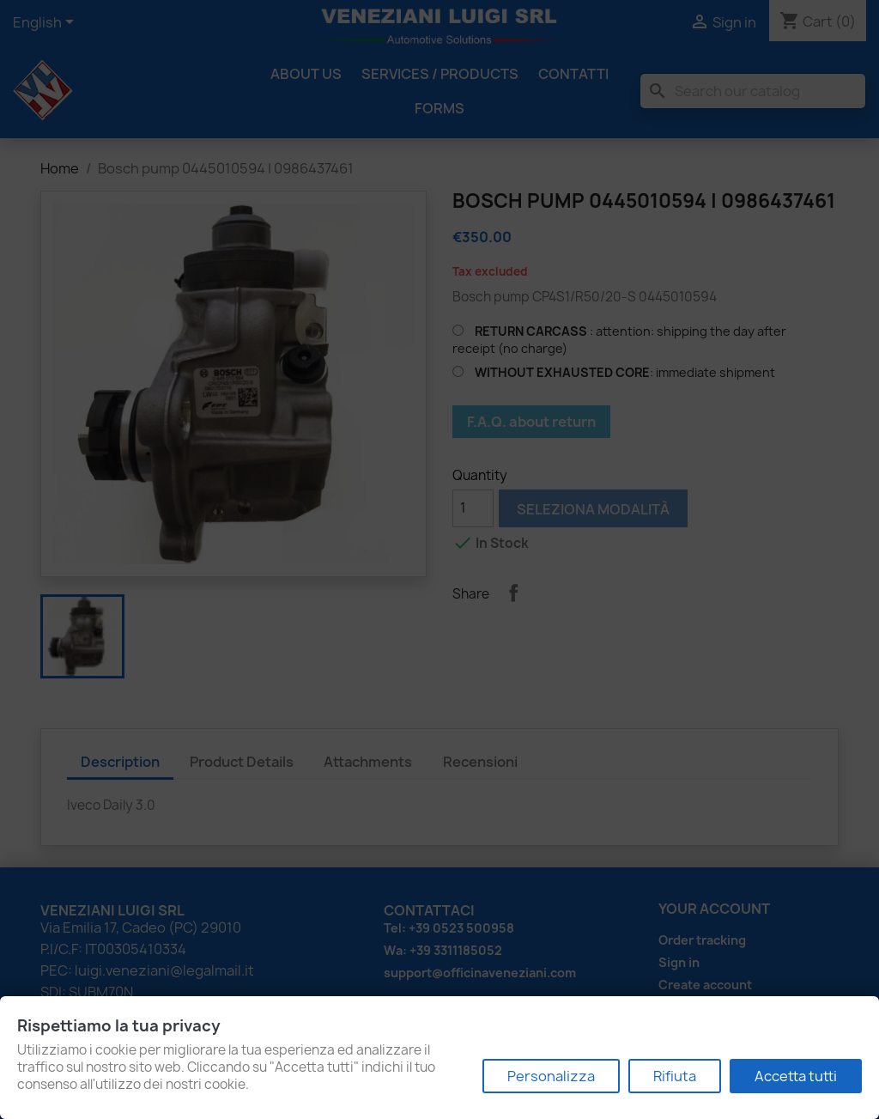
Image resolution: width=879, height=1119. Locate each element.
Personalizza (551, 1076)
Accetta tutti (796, 1076)
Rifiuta (674, 1076)
